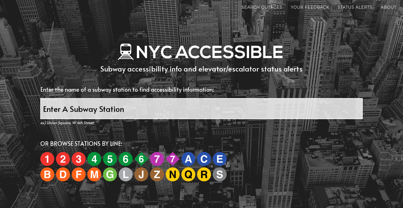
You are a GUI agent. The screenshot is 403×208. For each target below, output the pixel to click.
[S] (220, 174)
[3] (79, 158)
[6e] (141, 158)
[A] (188, 158)
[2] (63, 158)
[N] (173, 174)
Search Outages (244, 8)
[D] (63, 174)
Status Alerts (337, 8)
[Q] (188, 174)
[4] (94, 158)
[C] (204, 158)
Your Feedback (292, 8)
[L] (126, 174)
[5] (110, 158)
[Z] (157, 174)
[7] (157, 158)
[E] (220, 158)
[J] (141, 174)
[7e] (173, 158)
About (371, 8)
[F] (79, 174)
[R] (204, 174)
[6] (126, 158)
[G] (110, 174)
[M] (94, 174)
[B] (47, 174)
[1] (47, 158)
